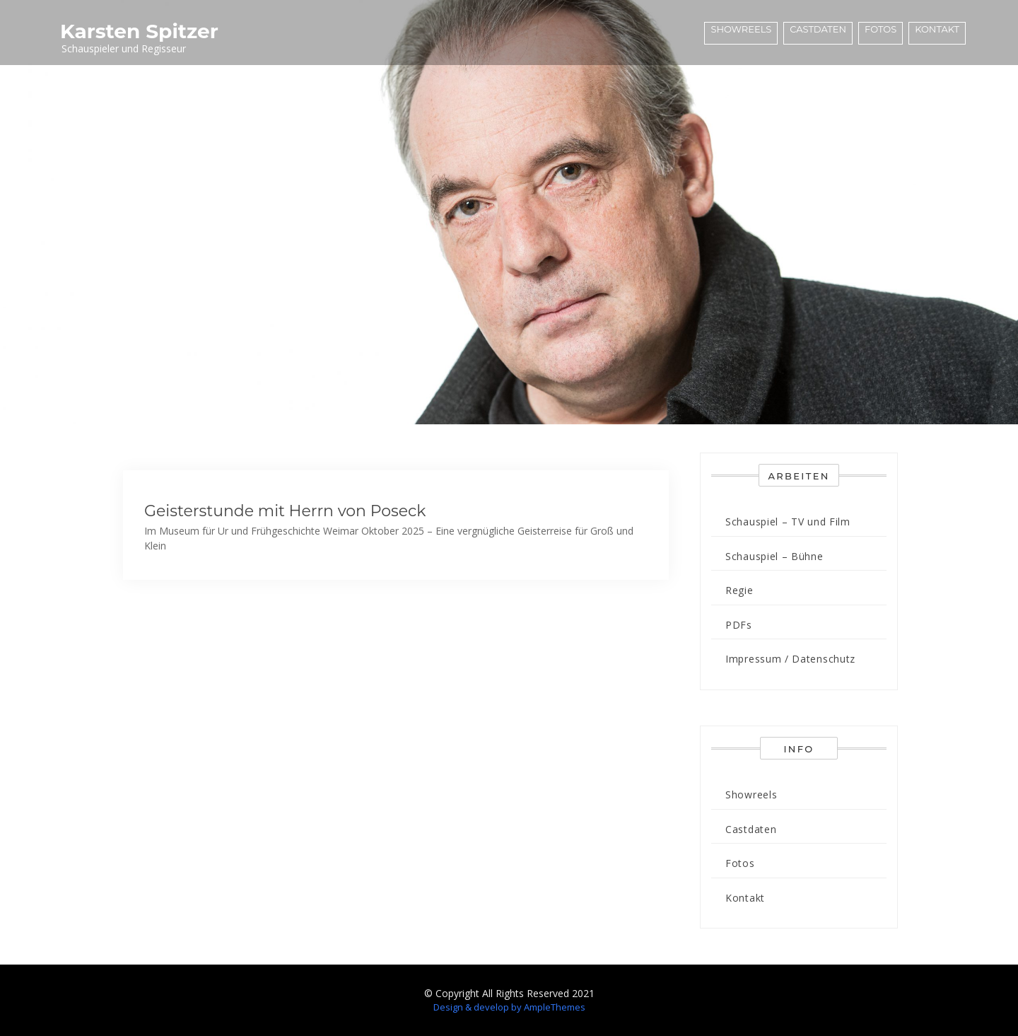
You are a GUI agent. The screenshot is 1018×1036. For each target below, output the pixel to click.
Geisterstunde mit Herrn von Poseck (285, 510)
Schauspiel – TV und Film (787, 521)
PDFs (738, 625)
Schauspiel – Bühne (774, 556)
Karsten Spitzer (139, 31)
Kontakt (937, 29)
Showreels (740, 29)
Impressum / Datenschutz (790, 658)
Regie (739, 590)
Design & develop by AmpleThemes (509, 1007)
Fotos (880, 29)
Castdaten (818, 29)
